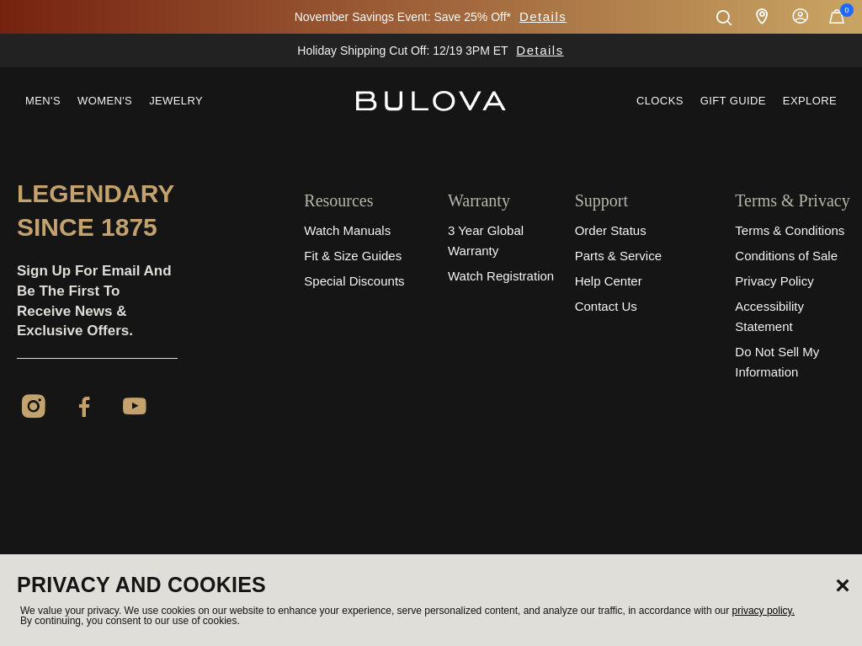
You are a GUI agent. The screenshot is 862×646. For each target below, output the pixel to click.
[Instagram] (34, 409)
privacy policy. (763, 611)
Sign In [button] (800, 17)
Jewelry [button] (176, 100)
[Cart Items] (836, 20)
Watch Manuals (347, 230)
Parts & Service (618, 255)
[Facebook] (84, 409)
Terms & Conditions (789, 230)
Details (543, 16)
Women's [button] (104, 100)
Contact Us (606, 306)
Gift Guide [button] (733, 100)
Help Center (608, 281)
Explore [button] (810, 100)
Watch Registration (501, 276)
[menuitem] (43, 101)
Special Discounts (354, 281)
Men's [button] (43, 100)
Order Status (610, 230)
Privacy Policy (774, 281)
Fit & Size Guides (353, 255)
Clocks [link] (660, 100)
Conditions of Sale (786, 255)
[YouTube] (135, 409)
